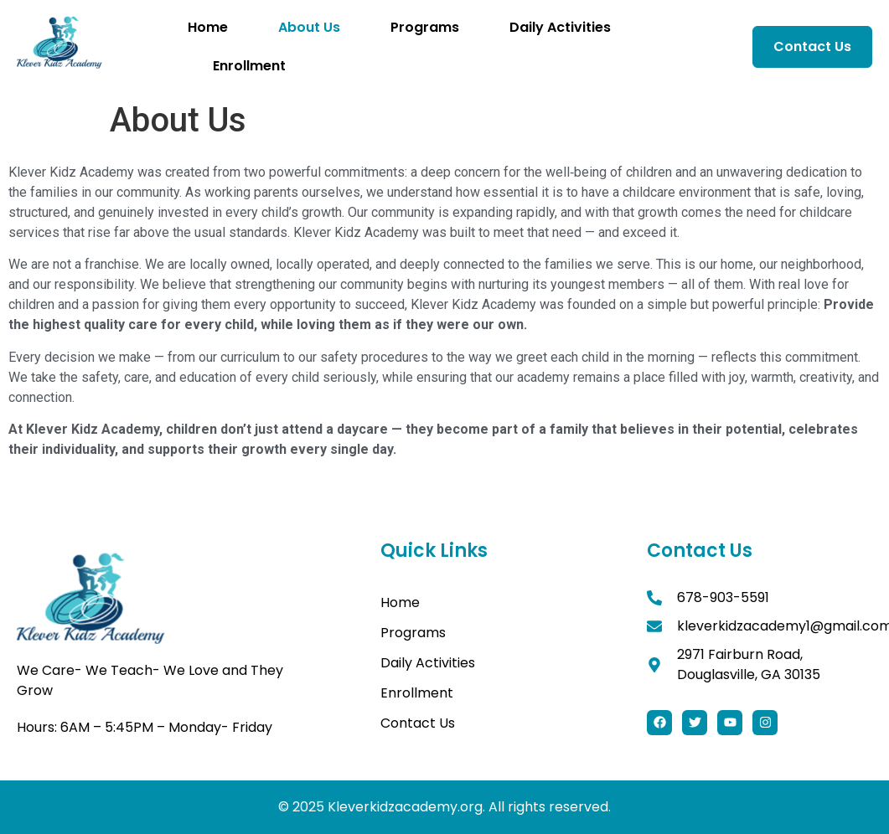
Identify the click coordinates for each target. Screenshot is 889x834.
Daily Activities (560, 27)
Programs (424, 27)
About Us (309, 27)
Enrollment (249, 65)
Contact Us (417, 723)
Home (208, 27)
